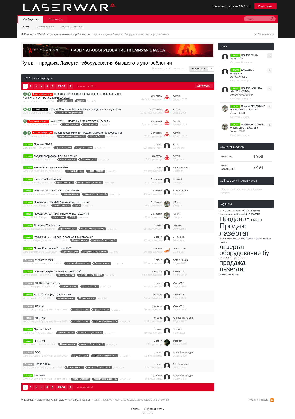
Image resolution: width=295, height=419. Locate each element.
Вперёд (61, 86)
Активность (56, 19)
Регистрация (265, 6)
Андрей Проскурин (41, 309)
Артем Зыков (38, 194)
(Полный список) (247, 180)
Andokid (35, 182)
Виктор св (178, 236)
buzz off (35, 344)
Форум (25, 26)
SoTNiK (35, 159)
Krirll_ (34, 147)
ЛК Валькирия (39, 171)
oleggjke (35, 286)
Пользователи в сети (72, 26)
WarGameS (37, 124)
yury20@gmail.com (41, 240)
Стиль (136, 409)
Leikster (35, 228)
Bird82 (34, 275)
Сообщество (30, 19)
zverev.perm (38, 251)
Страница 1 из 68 (86, 86)
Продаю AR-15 (249, 55)
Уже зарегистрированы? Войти (232, 6)
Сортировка (203, 86)
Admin (34, 101)
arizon (34, 298)
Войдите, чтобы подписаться (170, 68)
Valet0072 (178, 271)
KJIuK (34, 205)
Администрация (45, 26)
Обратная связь (154, 409)
